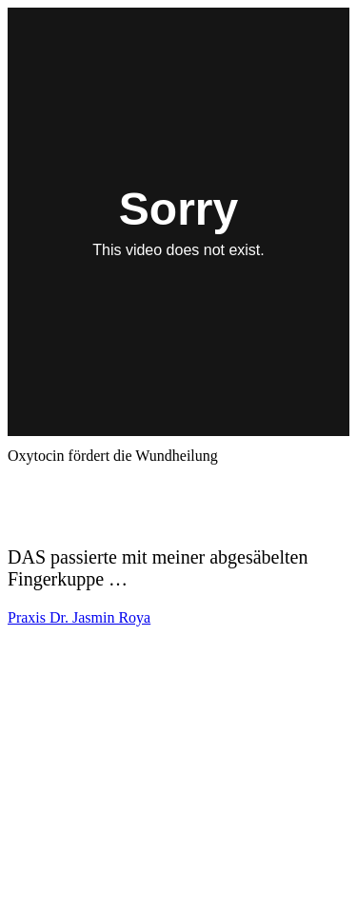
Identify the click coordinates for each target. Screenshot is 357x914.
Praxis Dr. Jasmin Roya (79, 617)
